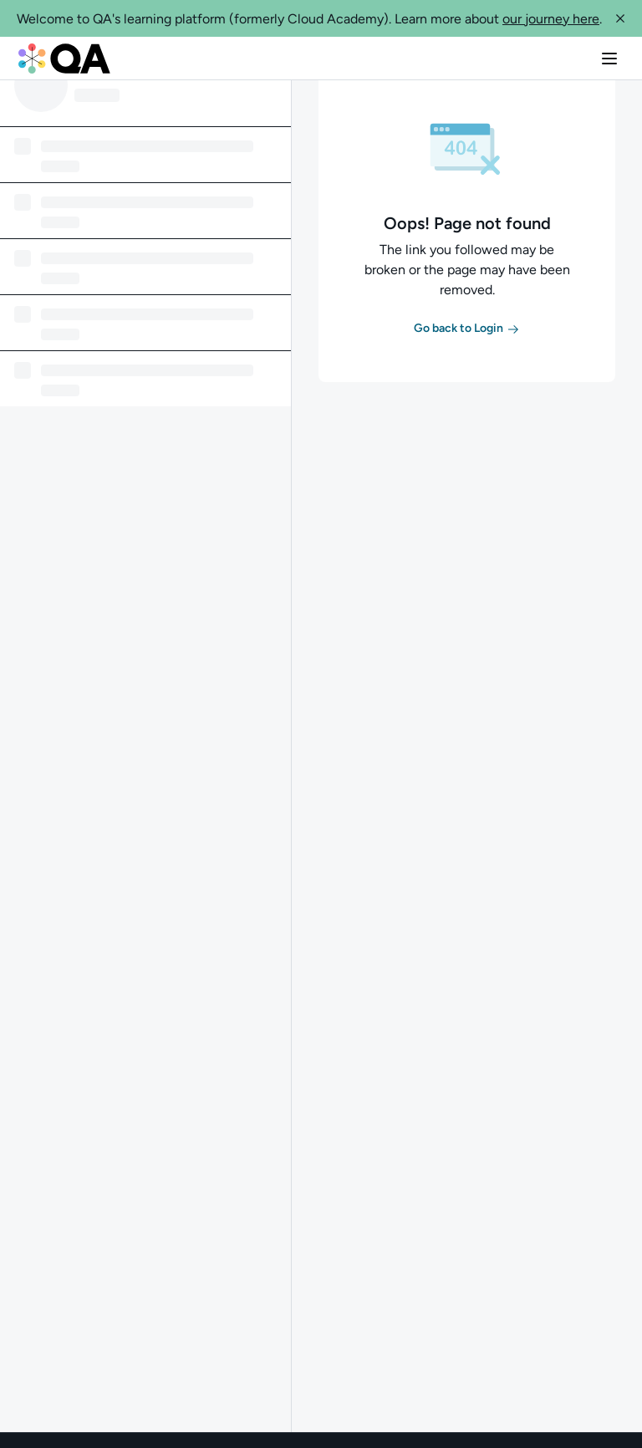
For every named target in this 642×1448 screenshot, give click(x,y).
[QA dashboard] (64, 58)
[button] (620, 18)
